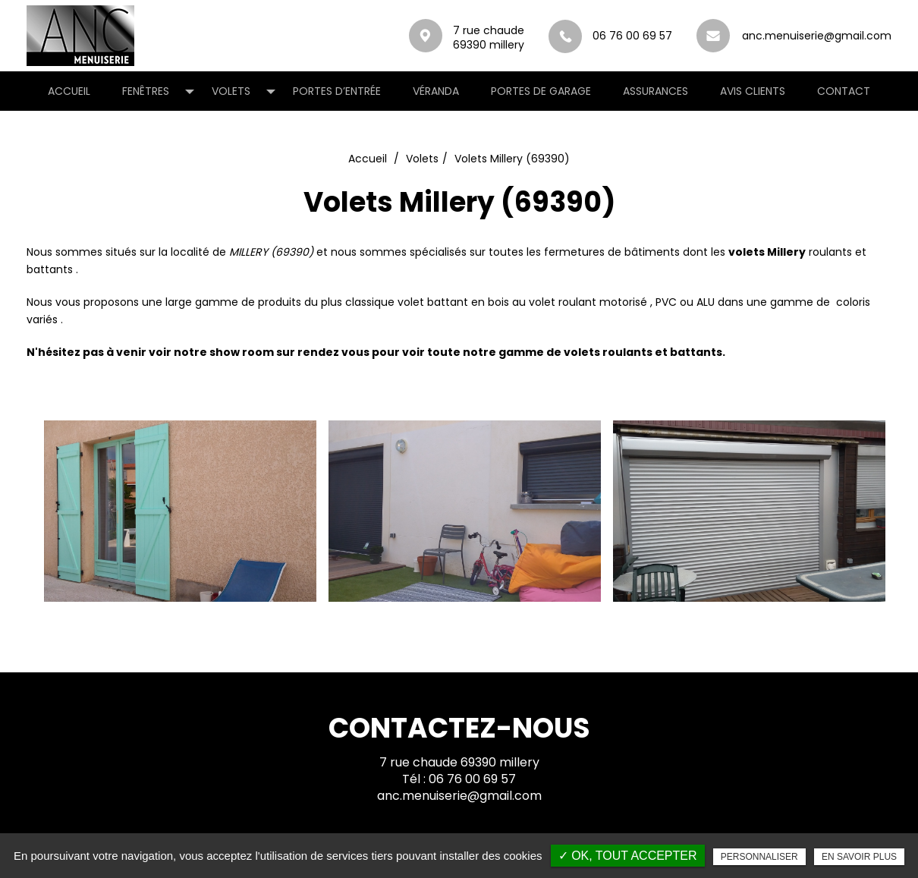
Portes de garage (541, 91)
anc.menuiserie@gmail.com (713, 35)
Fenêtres (145, 91)
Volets (231, 91)
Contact (843, 91)
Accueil (69, 91)
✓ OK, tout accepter (627, 855)
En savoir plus (859, 856)
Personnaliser (759, 856)
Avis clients (752, 91)
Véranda (436, 91)
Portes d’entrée (337, 91)
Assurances (655, 91)
